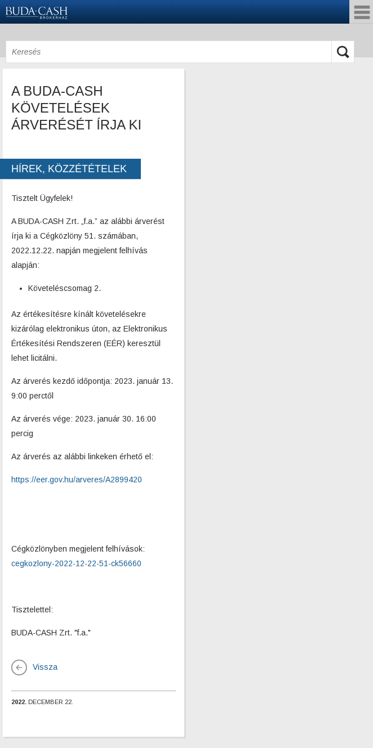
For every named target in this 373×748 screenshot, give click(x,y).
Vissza (45, 666)
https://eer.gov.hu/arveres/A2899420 (76, 479)
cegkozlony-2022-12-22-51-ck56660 (76, 563)
